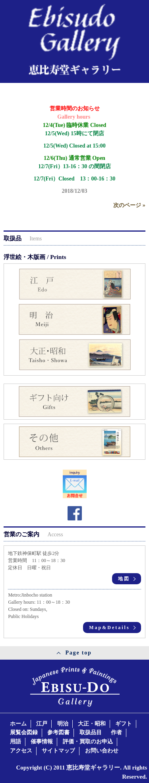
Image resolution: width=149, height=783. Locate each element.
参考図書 (58, 732)
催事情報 (42, 742)
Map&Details (109, 627)
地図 (124, 578)
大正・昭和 (92, 724)
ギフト (123, 724)
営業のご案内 (33, 534)
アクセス (21, 751)
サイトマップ (58, 751)
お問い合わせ (101, 751)
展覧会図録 (24, 732)
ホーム (18, 724)
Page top (78, 653)
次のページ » (129, 205)
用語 (15, 742)
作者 (116, 732)
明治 (62, 724)
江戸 (41, 724)
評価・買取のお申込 (88, 742)
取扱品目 (90, 732)
